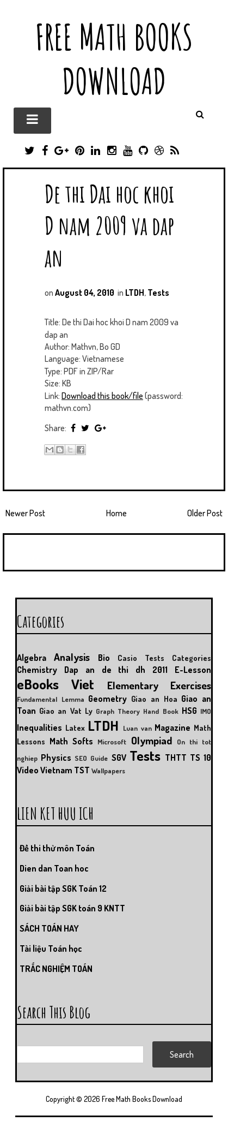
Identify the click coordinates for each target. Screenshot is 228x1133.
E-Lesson (193, 669)
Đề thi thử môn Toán (57, 848)
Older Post (205, 513)
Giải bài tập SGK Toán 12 (63, 888)
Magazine (172, 727)
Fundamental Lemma (50, 699)
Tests (158, 292)
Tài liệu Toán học (51, 948)
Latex (75, 727)
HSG (189, 710)
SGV (119, 757)
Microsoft (111, 741)
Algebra (31, 657)
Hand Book (160, 711)
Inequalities (39, 727)
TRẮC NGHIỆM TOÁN (56, 968)
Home (116, 513)
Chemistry (37, 669)
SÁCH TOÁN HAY (49, 928)
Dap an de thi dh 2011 (116, 669)
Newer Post (25, 513)
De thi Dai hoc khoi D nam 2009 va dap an (109, 225)
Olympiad (151, 740)
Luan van (137, 728)
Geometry (107, 698)
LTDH (134, 292)
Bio (104, 657)
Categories (191, 658)
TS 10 (200, 757)
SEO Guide (91, 758)
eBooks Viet (55, 684)
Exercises (190, 685)
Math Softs (71, 741)
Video (28, 770)
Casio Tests (141, 658)
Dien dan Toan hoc (54, 868)
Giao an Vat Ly (66, 710)
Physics (56, 757)
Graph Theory (118, 711)
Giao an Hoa (154, 698)
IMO (205, 711)
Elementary (132, 685)
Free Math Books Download (114, 59)
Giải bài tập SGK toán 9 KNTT (72, 908)
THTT (176, 757)
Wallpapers (108, 770)
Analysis (72, 657)
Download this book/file (102, 395)
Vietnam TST (65, 770)
